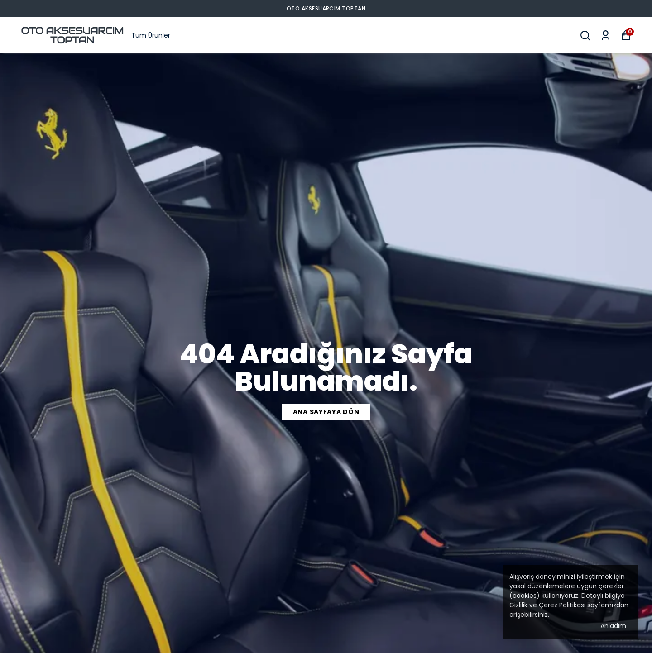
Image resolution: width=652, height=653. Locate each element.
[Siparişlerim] (605, 35)
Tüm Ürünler (150, 35)
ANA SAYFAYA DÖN (326, 411)
